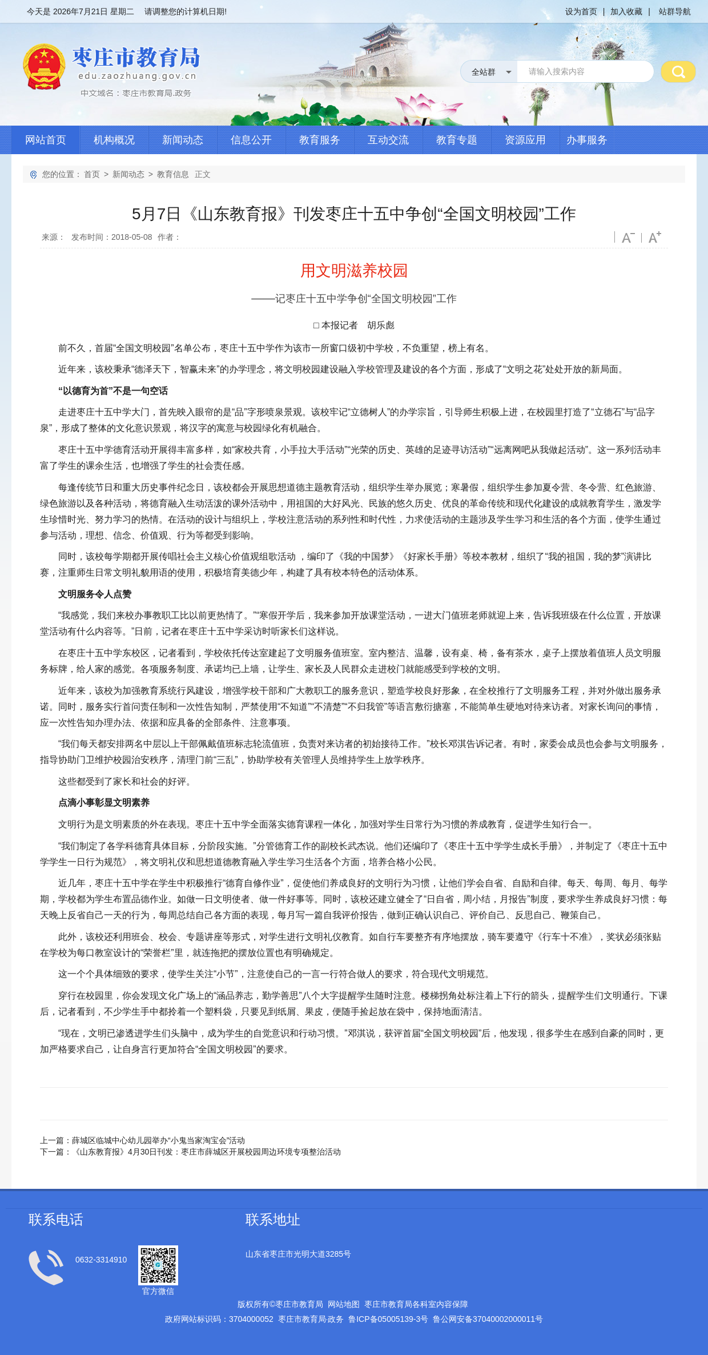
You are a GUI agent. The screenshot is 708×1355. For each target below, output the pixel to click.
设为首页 (581, 11)
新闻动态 (182, 140)
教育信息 (173, 174)
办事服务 (587, 140)
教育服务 (319, 140)
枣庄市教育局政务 (311, 1319)
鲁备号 (388, 1319)
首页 (92, 174)
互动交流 (388, 140)
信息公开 (251, 140)
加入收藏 (626, 11)
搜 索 (678, 71)
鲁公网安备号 (488, 1319)
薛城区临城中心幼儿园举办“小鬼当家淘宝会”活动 (158, 1140)
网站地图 (344, 1304)
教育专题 (456, 140)
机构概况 (114, 140)
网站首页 (45, 140)
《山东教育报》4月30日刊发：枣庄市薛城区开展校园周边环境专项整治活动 (206, 1151)
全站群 (484, 72)
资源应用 (525, 140)
